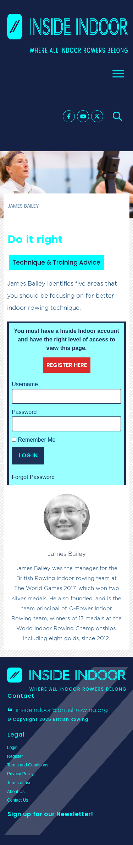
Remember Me (33, 440)
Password (24, 412)
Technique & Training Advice (56, 262)
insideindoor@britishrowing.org (62, 709)
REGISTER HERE (66, 365)
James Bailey (67, 553)
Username (25, 384)
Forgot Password (33, 477)
